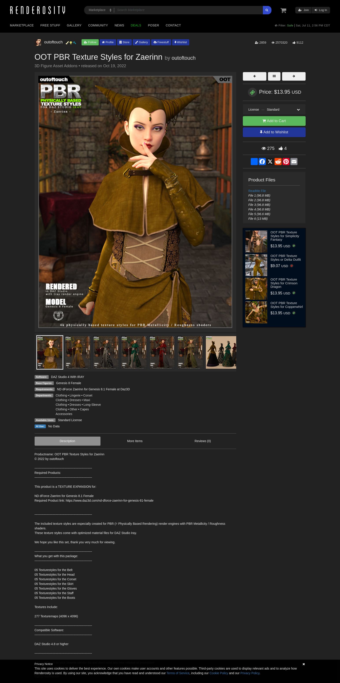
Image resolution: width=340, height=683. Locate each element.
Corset (87, 395)
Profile (107, 42)
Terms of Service (178, 673)
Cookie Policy (219, 673)
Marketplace (22, 25)
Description (67, 441)
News (119, 25)
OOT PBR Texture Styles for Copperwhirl (287, 305)
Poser (153, 25)
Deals (136, 25)
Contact (173, 25)
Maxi (87, 400)
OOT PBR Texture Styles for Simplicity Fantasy (285, 235)
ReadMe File (257, 191)
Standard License (70, 420)
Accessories (64, 414)
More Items (135, 441)
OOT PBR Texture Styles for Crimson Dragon (284, 282)
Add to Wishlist (274, 132)
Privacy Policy (249, 673)
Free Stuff (50, 25)
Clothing (61, 395)
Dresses (75, 400)
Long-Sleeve (92, 404)
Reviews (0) (203, 441)
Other (73, 409)
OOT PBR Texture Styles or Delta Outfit (286, 257)
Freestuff (161, 42)
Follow (90, 42)
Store (124, 42)
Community (98, 25)
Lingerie (75, 395)
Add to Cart (274, 121)
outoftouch (184, 58)
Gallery (74, 25)
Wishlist (181, 42)
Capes (84, 409)
